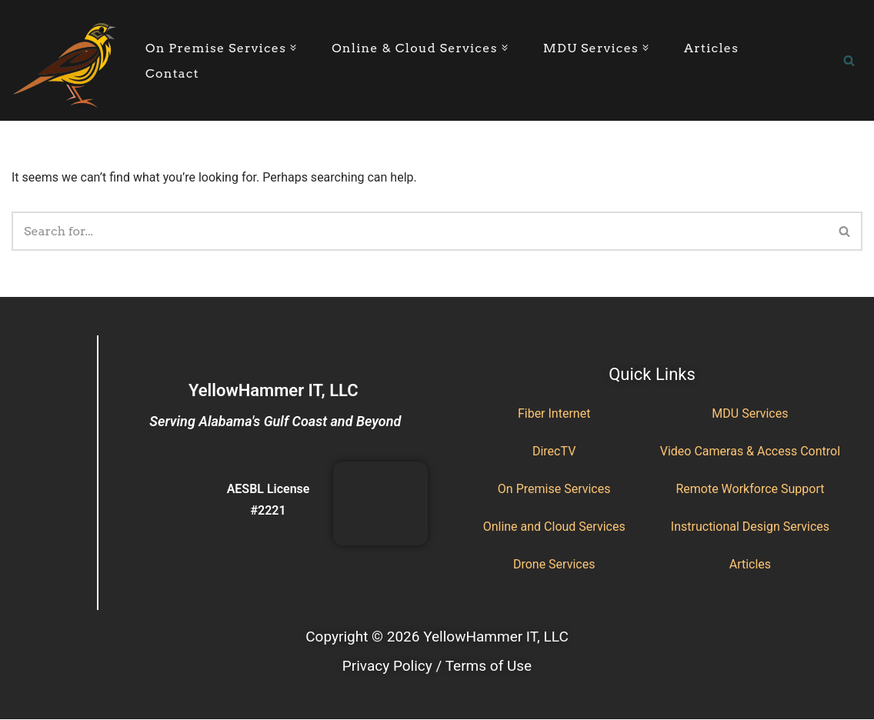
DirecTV (553, 451)
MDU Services (750, 413)
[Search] (849, 60)
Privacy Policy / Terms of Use (437, 666)
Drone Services (554, 564)
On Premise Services (554, 489)
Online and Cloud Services (554, 526)
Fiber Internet (554, 413)
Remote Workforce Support (750, 489)
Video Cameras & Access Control (750, 451)
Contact (172, 73)
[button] (293, 48)
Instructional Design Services (750, 526)
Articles (711, 48)
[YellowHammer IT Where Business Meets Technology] (65, 60)
